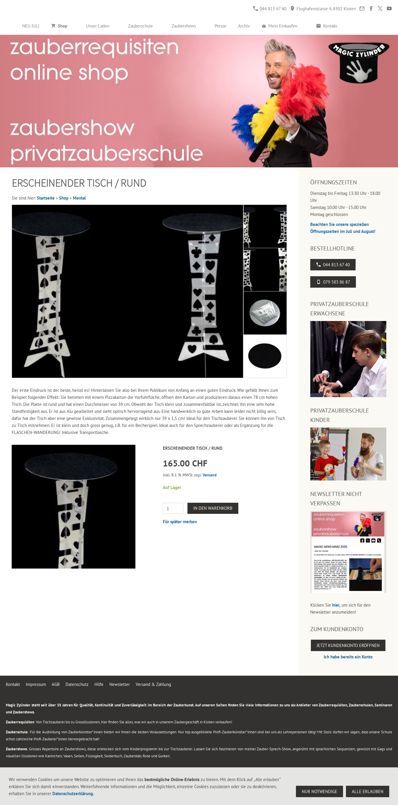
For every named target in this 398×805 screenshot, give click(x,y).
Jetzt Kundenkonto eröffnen (348, 645)
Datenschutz (77, 684)
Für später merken (180, 521)
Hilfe (99, 684)
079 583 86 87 (333, 282)
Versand (210, 475)
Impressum (36, 684)
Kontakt (13, 684)
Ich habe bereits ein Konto (348, 657)
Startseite (46, 198)
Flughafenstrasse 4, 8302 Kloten (323, 8)
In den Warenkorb (212, 508)
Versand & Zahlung (153, 684)
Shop (63, 198)
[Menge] (173, 508)
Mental (79, 198)
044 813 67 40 (270, 8)
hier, (336, 605)
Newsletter (119, 684)
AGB (56, 684)
